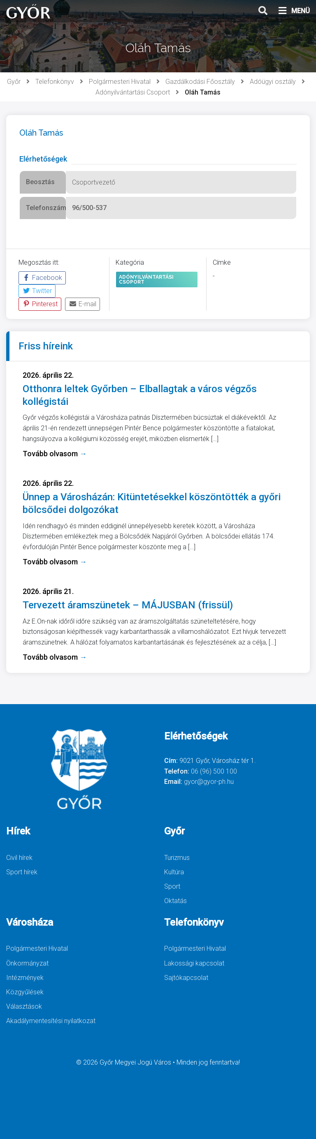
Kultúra (174, 872)
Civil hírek (19, 858)
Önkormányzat (27, 963)
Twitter (37, 291)
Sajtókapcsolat (186, 978)
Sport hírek (21, 872)
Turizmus (177, 858)
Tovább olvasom (55, 453)
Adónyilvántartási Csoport (132, 92)
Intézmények (25, 978)
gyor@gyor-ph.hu (209, 782)
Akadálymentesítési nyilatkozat (50, 1021)
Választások (24, 1006)
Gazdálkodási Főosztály (200, 81)
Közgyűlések (25, 992)
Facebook (42, 278)
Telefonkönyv (54, 81)
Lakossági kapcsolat (194, 963)
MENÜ (293, 11)
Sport (172, 886)
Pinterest (40, 304)
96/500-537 (89, 208)
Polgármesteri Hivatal (120, 81)
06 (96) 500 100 (214, 771)
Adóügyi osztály (273, 81)
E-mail (82, 304)
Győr (14, 81)
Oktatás (175, 901)
